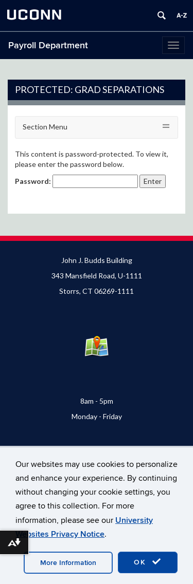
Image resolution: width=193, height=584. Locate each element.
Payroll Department (48, 45)
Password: (76, 181)
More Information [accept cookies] (68, 562)
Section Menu (45, 126)
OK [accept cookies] (148, 562)
